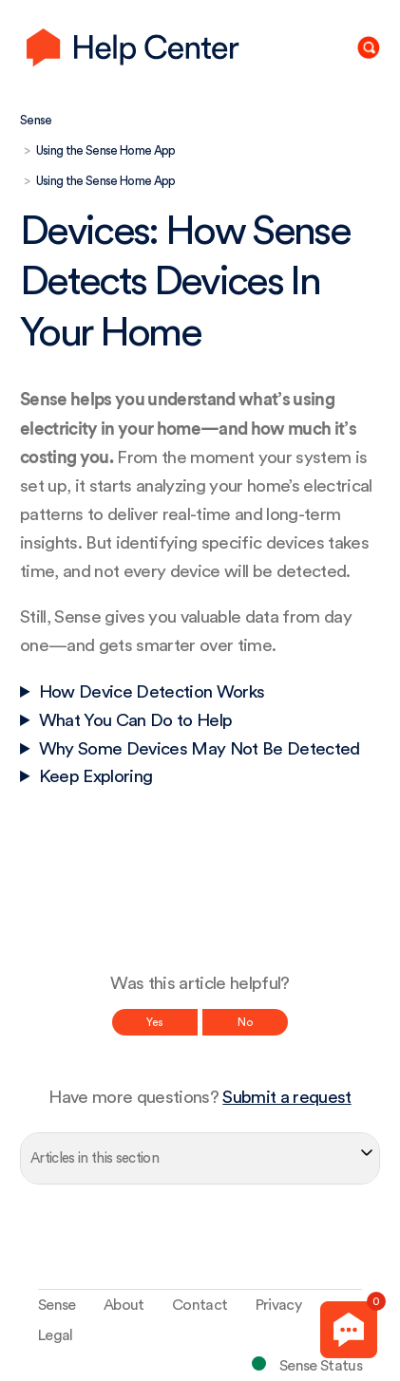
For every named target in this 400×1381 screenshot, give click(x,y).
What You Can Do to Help (136, 721)
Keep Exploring (96, 777)
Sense (36, 120)
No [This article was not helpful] (245, 1022)
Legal (55, 1335)
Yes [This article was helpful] (154, 1022)
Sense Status (320, 1365)
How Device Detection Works (152, 692)
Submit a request (286, 1098)
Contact (199, 1305)
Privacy (278, 1305)
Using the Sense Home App (106, 150)
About (124, 1305)
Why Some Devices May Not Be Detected (199, 749)
